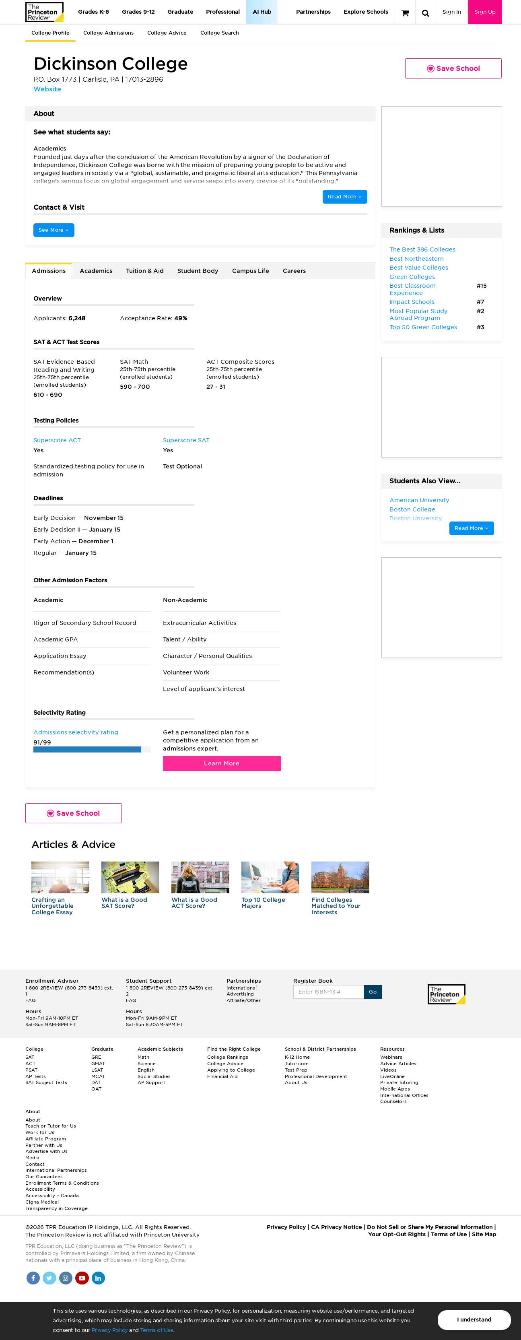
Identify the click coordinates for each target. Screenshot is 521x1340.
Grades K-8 (93, 12)
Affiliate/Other (244, 1000)
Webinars (391, 1057)
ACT (30, 1063)
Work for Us (39, 1132)
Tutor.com (297, 1063)
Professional (223, 12)
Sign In (452, 12)
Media (32, 1158)
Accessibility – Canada (52, 1195)
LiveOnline (392, 1076)
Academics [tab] (96, 271)
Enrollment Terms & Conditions (62, 1183)
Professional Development (316, 1076)
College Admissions (108, 33)
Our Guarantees (44, 1176)
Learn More (221, 763)
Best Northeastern (416, 259)
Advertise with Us (46, 1151)
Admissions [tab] (49, 271)
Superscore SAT (186, 440)
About (32, 1120)
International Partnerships (56, 1170)
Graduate (180, 12)
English (146, 1070)
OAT (96, 1089)
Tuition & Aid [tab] (145, 271)
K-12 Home (297, 1057)
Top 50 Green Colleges (423, 327)
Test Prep (296, 1070)
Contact (35, 1164)
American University (419, 500)
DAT (96, 1082)
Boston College (412, 509)
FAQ (30, 1000)
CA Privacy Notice (336, 1227)
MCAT (98, 1076)
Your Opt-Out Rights (397, 1234)
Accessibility (40, 1189)
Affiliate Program (45, 1139)
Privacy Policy (110, 1330)
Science (147, 1063)
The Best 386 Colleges (422, 249)
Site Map (484, 1234)
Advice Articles (398, 1063)
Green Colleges (412, 277)
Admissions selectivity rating (75, 732)
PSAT (31, 1070)
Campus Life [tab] (250, 271)
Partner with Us (43, 1145)
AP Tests (35, 1076)
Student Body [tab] (197, 271)
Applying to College (231, 1070)
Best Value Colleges (418, 267)
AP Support (151, 1082)
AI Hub (262, 12)
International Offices (404, 1095)
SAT (29, 1057)
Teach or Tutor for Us (50, 1126)
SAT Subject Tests (46, 1082)
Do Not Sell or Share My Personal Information (429, 1227)
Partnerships (313, 12)
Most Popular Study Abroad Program (418, 315)
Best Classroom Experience (412, 289)
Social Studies (154, 1076)
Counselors (393, 1101)
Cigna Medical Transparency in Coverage (56, 1205)
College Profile (50, 33)
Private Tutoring (399, 1082)
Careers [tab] (294, 271)
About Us (296, 1082)
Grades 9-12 (138, 12)
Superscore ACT (57, 440)
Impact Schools (412, 302)
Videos (388, 1070)
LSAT (97, 1070)
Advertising (240, 994)
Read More (345, 197)
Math (143, 1057)
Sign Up (485, 12)
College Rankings (227, 1057)
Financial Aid (222, 1076)
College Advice (167, 33)
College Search (219, 33)
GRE (96, 1057)
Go (373, 992)
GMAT (98, 1063)
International (242, 988)
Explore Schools (366, 12)
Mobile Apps (395, 1089)
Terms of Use (156, 1330)
